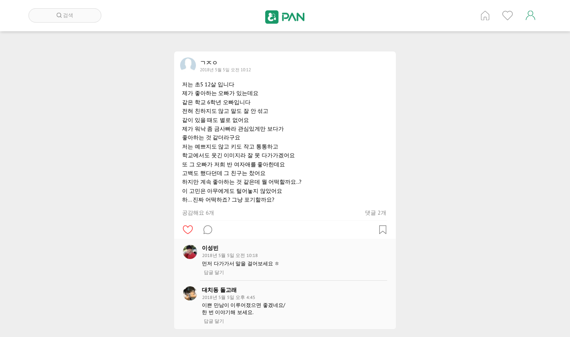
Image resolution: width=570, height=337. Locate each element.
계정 (530, 15)
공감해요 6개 (198, 212)
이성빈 (210, 247)
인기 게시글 (507, 15)
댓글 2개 (375, 212)
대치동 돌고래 (219, 289)
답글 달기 (214, 272)
